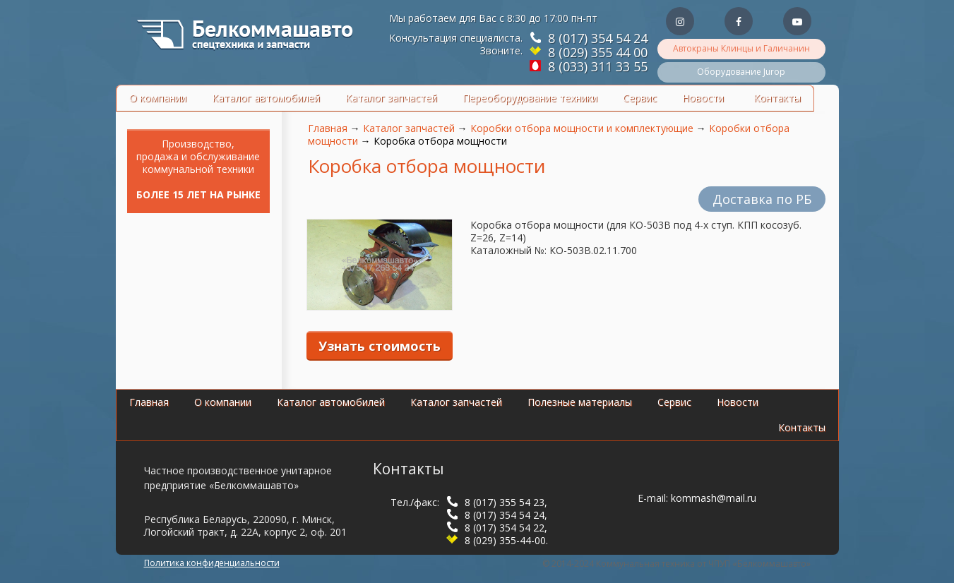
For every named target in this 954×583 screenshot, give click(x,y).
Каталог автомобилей (266, 97)
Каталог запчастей (391, 97)
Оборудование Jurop (741, 72)
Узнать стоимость (379, 345)
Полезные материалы (579, 402)
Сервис (640, 97)
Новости (703, 97)
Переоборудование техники (530, 97)
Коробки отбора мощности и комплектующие (581, 128)
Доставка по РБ (761, 199)
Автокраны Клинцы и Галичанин (741, 48)
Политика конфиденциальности (212, 563)
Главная (327, 128)
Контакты (777, 97)
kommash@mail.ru (713, 498)
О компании (157, 97)
